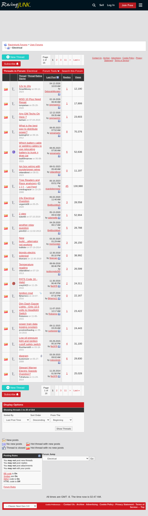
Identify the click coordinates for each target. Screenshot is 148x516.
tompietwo (24, 105)
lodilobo (22, 247)
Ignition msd (26, 293)
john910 (23, 231)
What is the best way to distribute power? (28, 128)
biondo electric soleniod (27, 254)
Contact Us (97, 58)
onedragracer (25, 189)
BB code (8, 473)
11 (65, 60)
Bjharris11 (24, 296)
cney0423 (23, 285)
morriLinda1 (54, 244)
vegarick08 (24, 204)
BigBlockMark (53, 205)
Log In (111, 5)
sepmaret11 (54, 105)
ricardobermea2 (53, 189)
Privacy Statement (124, 504)
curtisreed (52, 331)
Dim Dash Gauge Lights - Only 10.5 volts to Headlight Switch (29, 308)
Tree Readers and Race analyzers (29, 182)
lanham (22, 120)
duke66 (22, 217)
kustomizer (24, 359)
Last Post (51, 77)
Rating (38, 76)
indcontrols (55, 360)
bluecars (23, 258)
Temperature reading (26, 266)
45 (67, 186)
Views (78, 77)
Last (76, 60)
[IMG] (6, 479)
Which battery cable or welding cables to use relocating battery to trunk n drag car (30, 149)
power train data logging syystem (28, 325)
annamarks (55, 133)
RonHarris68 (25, 347)
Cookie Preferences (52, 505)
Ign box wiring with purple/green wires (29, 168)
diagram (23, 355)
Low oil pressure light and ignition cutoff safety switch (30, 341)
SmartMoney (25, 89)
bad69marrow (25, 158)
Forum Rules (10, 487)
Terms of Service (122, 60)
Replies (67, 77)
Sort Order (35, 415)
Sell (101, 5)
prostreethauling (26, 330)
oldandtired (24, 172)
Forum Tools (50, 71)
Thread (22, 76)
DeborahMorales (52, 91)
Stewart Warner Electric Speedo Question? (28, 370)
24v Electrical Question (26, 200)
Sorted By (8, 415)
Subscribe (11, 63)
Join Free (127, 5)
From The (55, 415)
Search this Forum (72, 71)
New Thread (15, 57)
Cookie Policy (128, 58)
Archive (106, 58)
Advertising (116, 58)
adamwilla (53, 217)
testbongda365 (53, 271)
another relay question (26, 226)
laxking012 (24, 135)
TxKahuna (24, 377)
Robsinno (23, 316)
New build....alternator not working (28, 241)
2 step (22, 213)
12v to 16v (25, 86)
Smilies (7, 476)
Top (142, 507)
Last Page (31, 187)
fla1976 (53, 286)
